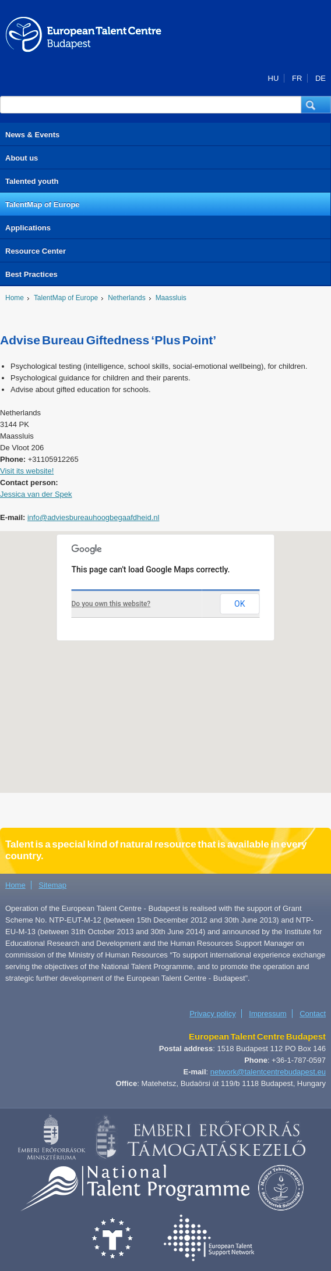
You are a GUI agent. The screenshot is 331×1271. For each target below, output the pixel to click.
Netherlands (126, 298)
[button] (316, 104)
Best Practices (31, 274)
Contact (313, 1013)
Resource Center (35, 251)
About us (21, 158)
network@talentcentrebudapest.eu (268, 1071)
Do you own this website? (111, 604)
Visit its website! (27, 471)
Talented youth (31, 181)
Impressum (267, 1013)
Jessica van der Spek (36, 494)
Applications (28, 227)
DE (320, 78)
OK (239, 603)
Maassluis (171, 298)
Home (14, 298)
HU (273, 78)
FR (297, 78)
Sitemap (52, 885)
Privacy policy (212, 1013)
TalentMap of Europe (42, 204)
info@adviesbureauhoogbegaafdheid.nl (93, 517)
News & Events (32, 134)
